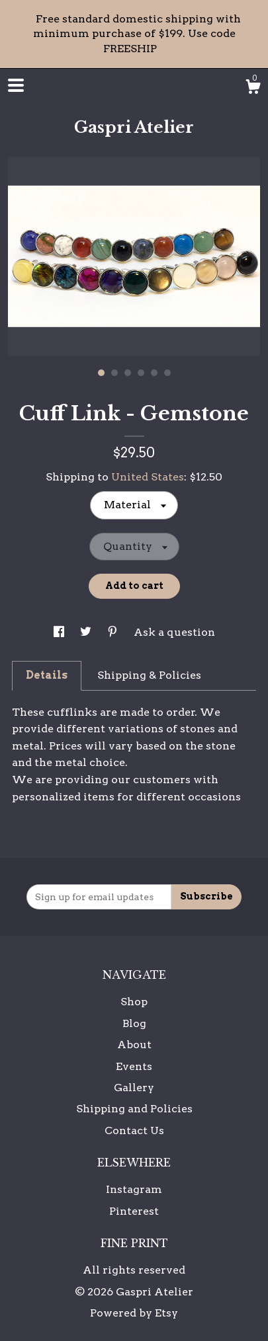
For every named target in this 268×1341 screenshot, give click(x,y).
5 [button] (154, 372)
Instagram (134, 1189)
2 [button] (114, 372)
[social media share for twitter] (87, 632)
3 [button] (127, 372)
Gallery (134, 1087)
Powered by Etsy (134, 1313)
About (134, 1044)
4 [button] (141, 372)
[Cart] (253, 88)
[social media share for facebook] (60, 632)
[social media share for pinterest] (113, 632)
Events (134, 1066)
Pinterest (134, 1211)
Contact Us (134, 1130)
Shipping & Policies (149, 675)
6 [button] (167, 372)
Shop (134, 1001)
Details (46, 675)
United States (147, 477)
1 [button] (101, 372)
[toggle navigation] (16, 85)
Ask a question (174, 632)
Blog (134, 1023)
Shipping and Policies (134, 1108)
